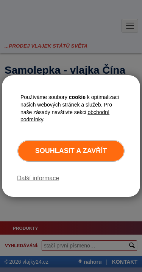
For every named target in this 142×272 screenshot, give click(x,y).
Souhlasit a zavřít (71, 151)
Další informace (38, 178)
